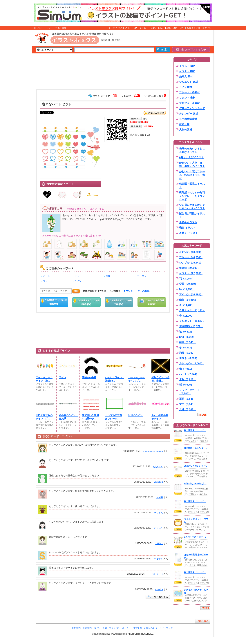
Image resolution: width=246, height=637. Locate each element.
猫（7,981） (186, 368)
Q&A (153, 28)
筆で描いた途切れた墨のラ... (90, 417)
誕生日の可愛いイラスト (192, 215)
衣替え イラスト (188, 232)
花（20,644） (187, 278)
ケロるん (158, 512)
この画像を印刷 (152, 302)
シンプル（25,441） (190, 262)
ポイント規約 (100, 628)
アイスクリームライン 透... (44, 379)
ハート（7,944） (188, 374)
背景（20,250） (188, 283)
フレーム (48, 281)
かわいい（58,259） (190, 252)
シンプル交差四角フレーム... (113, 417)
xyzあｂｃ (158, 466)
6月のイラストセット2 (195, 537)
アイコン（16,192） (190, 294)
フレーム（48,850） (190, 257)
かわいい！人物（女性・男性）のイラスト (192, 164)
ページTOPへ (202, 621)
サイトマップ (166, 628)
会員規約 (87, 628)
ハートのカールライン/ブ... (136, 379)
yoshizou (158, 482)
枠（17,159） (187, 289)
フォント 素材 (187, 97)
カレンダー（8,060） (191, 363)
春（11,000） (187, 315)
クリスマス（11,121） (192, 310)
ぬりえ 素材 (186, 76)
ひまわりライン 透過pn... (114, 379)
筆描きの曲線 (89, 377)
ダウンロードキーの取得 (136, 291)
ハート (46, 276)
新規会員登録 (193, 28)
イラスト (143, 28)
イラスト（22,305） (190, 273)
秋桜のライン (135, 415)
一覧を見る (202, 414)
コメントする (97, 208)
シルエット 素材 (188, 81)
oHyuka (159, 589)
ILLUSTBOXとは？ (174, 28)
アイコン (142, 276)
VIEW (178, 440)
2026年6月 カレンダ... (195, 501)
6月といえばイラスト (191, 157)
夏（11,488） (187, 305)
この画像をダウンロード (54, 302)
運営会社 (137, 628)
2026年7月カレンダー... (195, 466)
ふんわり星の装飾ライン (159, 417)
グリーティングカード (192, 108)
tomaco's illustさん (76, 208)
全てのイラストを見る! (191, 49)
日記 (160, 28)
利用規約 (76, 628)
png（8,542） (187, 336)
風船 (108, 276)
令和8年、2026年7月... (195, 483)
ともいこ (158, 528)
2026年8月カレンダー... (195, 448)
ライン (78, 281)
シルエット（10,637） (192, 321)
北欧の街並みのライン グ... (44, 417)
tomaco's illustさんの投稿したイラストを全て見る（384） (73, 235)
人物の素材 (185, 129)
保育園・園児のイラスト (192, 185)
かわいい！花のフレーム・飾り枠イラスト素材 (192, 175)
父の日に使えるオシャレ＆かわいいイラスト (192, 206)
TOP (134, 28)
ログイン (206, 28)
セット (78, 276)
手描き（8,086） (188, 358)
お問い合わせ (150, 628)
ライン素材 (185, 87)
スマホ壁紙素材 (188, 118)
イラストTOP (187, 65)
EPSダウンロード (86, 302)
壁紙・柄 (184, 124)
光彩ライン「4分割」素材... (160, 379)
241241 (159, 543)
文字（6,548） (187, 404)
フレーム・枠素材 (189, 92)
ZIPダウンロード (119, 302)
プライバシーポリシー (120, 628)
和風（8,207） (187, 352)
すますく (158, 559)
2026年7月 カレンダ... (195, 430)
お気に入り (155, 113)
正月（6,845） (187, 398)
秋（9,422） (186, 331)
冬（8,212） (186, 347)
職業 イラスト (187, 227)
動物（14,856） (188, 299)
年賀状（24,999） (189, 267)
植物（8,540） (187, 342)
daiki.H (159, 497)
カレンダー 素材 (188, 113)
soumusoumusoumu (153, 451)
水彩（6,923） (187, 379)
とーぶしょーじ (155, 574)
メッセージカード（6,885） (189, 391)
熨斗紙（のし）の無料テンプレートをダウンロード (192, 196)
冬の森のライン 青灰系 (68, 417)
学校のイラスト (188, 222)
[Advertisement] (14, 86)
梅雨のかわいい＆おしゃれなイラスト (192, 150)
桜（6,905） (186, 384)
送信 (76, 291)
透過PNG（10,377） (191, 326)
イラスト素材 (187, 71)
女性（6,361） (187, 409)
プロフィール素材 (189, 103)
